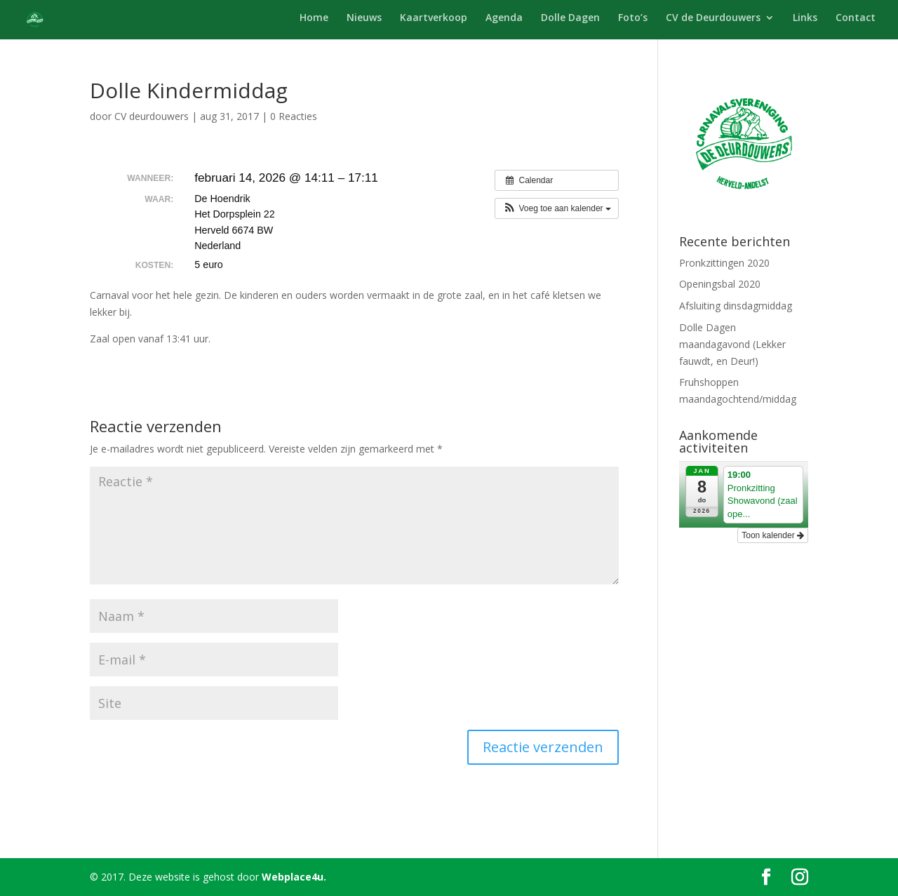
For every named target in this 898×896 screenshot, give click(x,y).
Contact (856, 18)
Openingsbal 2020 (719, 283)
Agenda (504, 18)
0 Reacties (293, 116)
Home (314, 18)
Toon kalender (773, 535)
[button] (556, 208)
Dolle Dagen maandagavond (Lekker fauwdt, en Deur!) (732, 344)
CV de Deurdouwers (713, 18)
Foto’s (633, 18)
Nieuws (364, 18)
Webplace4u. (294, 876)
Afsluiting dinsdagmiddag (735, 305)
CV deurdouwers (151, 116)
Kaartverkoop (433, 18)
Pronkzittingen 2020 (724, 262)
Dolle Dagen (570, 18)
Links (805, 18)
